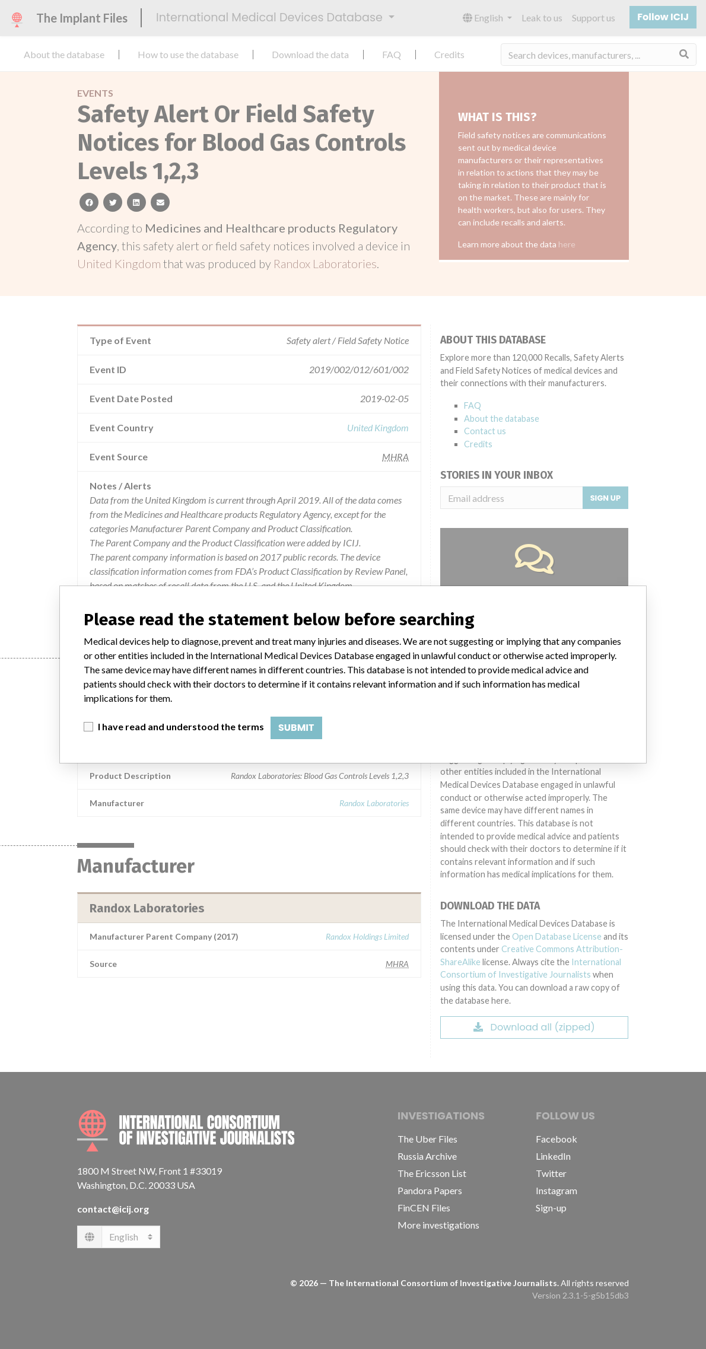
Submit (296, 727)
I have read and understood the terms (181, 726)
